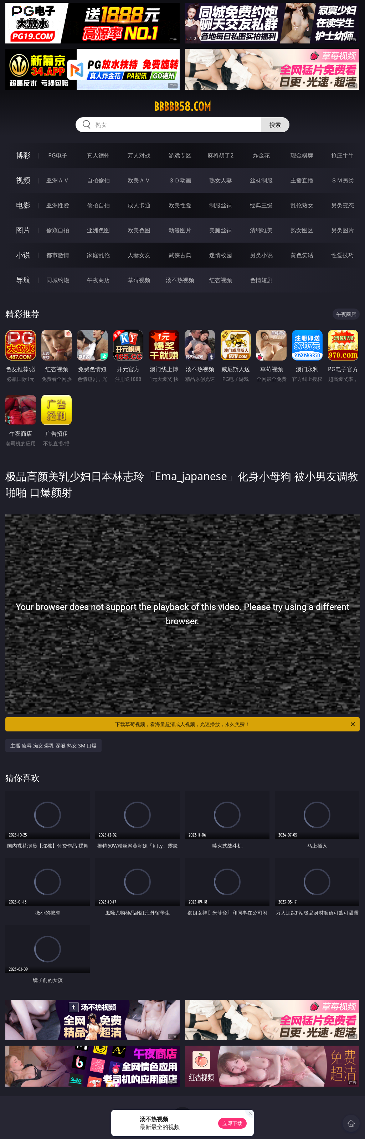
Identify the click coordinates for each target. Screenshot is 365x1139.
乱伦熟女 (302, 205)
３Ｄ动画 (180, 180)
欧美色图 (139, 230)
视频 (23, 180)
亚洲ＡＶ (57, 180)
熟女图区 (302, 230)
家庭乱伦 (98, 255)
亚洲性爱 (57, 205)
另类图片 (342, 230)
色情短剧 (261, 280)
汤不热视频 (180, 280)
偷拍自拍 (98, 205)
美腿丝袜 (220, 230)
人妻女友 (139, 255)
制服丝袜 (220, 205)
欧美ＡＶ (139, 180)
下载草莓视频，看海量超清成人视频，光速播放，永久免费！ (235, 724)
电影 (23, 205)
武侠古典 (180, 255)
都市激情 (57, 255)
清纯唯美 (261, 230)
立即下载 (232, 1123)
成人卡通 (139, 205)
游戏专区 (180, 155)
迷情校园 (220, 255)
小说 (23, 255)
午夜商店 (98, 280)
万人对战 (139, 155)
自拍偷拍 (98, 180)
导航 (23, 280)
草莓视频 (139, 280)
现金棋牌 (302, 155)
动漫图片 (180, 230)
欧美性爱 (180, 205)
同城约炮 (57, 280)
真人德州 (98, 155)
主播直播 (302, 180)
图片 (23, 230)
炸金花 (261, 155)
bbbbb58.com (182, 106)
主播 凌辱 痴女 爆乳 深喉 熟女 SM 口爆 (53, 745)
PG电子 (57, 155)
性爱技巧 (342, 255)
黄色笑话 (302, 255)
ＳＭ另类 (342, 180)
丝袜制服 (261, 180)
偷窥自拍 (57, 230)
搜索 (275, 125)
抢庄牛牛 (342, 155)
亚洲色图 (98, 230)
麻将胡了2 (220, 155)
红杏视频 (220, 280)
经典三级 (261, 205)
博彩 (23, 155)
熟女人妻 (220, 180)
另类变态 (342, 205)
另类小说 (261, 255)
